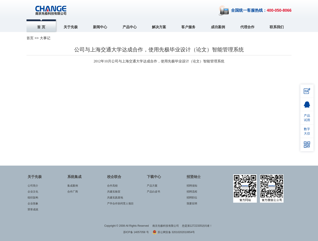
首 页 (41, 27)
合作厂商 (72, 191)
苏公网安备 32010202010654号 (173, 232)
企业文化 (33, 191)
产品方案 (152, 185)
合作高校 (112, 185)
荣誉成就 (33, 209)
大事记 (45, 38)
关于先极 (71, 27)
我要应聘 (192, 203)
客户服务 (188, 27)
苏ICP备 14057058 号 (136, 232)
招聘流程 (192, 191)
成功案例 (218, 27)
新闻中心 (100, 27)
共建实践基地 (115, 197)
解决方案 (159, 27)
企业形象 (33, 203)
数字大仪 (307, 131)
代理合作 (247, 27)
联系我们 (277, 27)
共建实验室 (113, 191)
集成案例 (72, 185)
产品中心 (130, 27)
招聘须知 (192, 185)
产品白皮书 (153, 191)
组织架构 (33, 197)
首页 (30, 38)
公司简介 (33, 185)
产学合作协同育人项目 (120, 203)
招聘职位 (192, 197)
